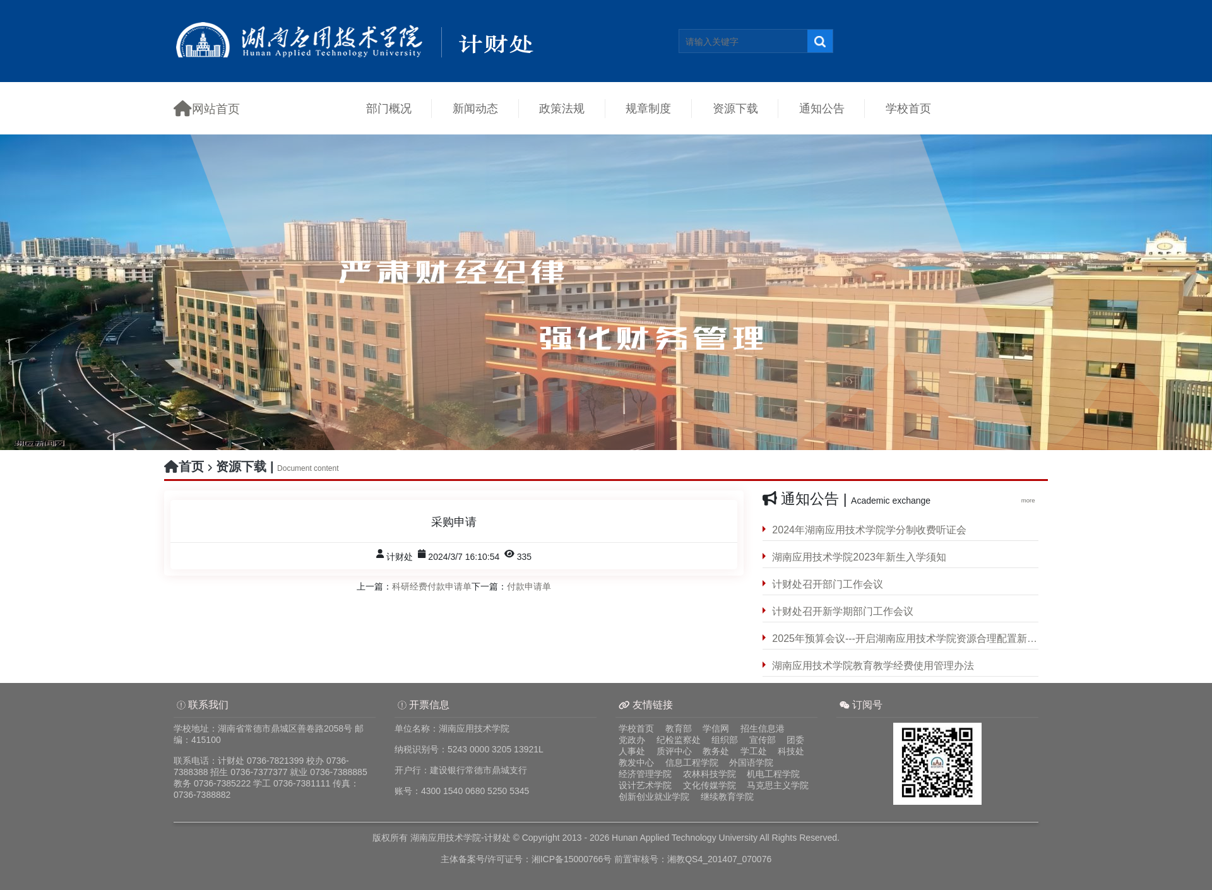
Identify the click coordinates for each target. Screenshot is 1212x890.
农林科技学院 (709, 774)
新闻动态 (475, 108)
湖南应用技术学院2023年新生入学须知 (859, 557)
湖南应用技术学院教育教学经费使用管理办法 (873, 665)
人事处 (632, 751)
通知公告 (822, 108)
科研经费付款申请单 (432, 586)
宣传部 (762, 740)
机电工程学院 (773, 774)
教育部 (678, 728)
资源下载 (735, 108)
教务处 (716, 751)
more (1029, 500)
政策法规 (562, 108)
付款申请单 (529, 586)
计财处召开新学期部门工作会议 (842, 611)
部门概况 (389, 108)
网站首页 (206, 108)
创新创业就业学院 (654, 797)
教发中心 (636, 762)
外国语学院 (751, 762)
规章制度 (648, 108)
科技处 (791, 751)
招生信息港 (762, 728)
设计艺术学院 (645, 785)
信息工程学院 (691, 762)
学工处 (753, 751)
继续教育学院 (727, 797)
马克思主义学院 (778, 785)
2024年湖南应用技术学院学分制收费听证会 (869, 530)
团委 (795, 740)
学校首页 (908, 108)
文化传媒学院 (709, 785)
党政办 (632, 740)
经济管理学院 (645, 774)
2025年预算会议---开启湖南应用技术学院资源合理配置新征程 (905, 638)
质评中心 (674, 751)
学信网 (716, 728)
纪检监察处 (678, 740)
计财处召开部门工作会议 (827, 584)
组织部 (724, 740)
